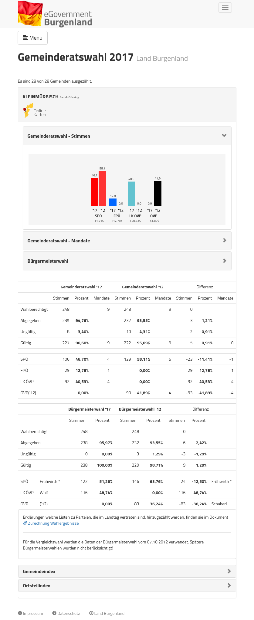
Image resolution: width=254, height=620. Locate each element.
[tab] (127, 136)
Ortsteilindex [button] (36, 585)
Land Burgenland (107, 613)
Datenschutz (66, 613)
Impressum (30, 613)
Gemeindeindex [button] (39, 571)
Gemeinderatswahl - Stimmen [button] (59, 135)
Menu (35, 37)
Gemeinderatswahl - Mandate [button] (59, 240)
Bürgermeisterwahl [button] (48, 260)
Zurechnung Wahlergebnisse (51, 523)
